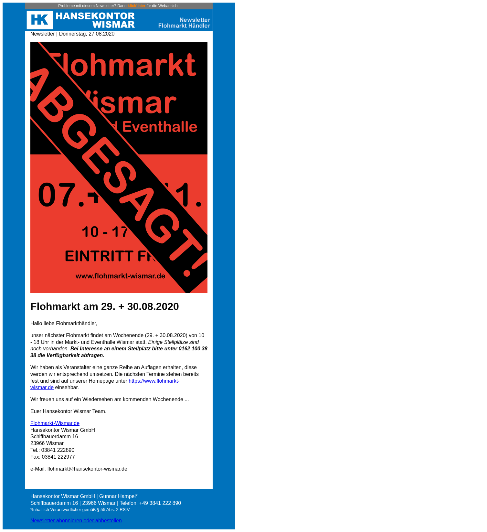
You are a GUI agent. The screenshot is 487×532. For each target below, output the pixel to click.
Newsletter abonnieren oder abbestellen (76, 520)
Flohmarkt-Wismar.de (54, 423)
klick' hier (136, 6)
